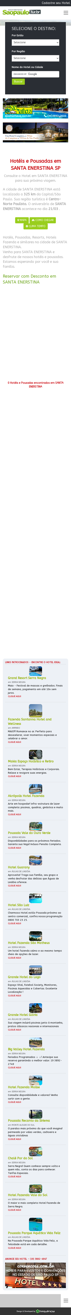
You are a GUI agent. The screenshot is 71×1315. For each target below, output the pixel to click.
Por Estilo (17, 35)
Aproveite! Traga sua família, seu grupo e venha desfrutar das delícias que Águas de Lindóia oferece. (33, 878)
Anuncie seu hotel (16, 1259)
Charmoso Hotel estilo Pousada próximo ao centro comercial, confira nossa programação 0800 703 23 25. (35, 916)
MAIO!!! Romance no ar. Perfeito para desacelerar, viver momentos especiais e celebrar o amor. (32, 735)
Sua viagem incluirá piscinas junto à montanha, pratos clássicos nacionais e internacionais (35, 1024)
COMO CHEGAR (43, 220)
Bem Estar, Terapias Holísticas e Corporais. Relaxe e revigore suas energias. (34, 771)
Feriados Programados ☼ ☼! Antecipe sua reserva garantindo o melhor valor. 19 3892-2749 (35, 1060)
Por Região (18, 51)
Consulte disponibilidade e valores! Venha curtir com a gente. (33, 1097)
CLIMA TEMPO (35, 226)
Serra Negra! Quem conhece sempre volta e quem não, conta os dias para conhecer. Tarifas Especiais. (34, 1169)
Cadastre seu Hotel (56, 3)
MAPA (22, 220)
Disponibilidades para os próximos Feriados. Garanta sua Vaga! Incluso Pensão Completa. (34, 842)
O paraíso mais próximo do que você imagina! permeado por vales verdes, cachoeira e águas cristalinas (35, 1132)
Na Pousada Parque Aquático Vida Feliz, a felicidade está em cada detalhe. (33, 1242)
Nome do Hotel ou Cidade (27, 67)
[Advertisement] (35, 334)
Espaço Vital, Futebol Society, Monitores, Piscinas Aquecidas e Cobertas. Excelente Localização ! (32, 988)
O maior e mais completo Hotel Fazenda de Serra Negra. (34, 1204)
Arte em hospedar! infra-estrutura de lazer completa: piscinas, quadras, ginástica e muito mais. (35, 807)
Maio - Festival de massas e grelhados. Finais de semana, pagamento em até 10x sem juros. (35, 689)
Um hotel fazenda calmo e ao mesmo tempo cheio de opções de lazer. (35, 952)
